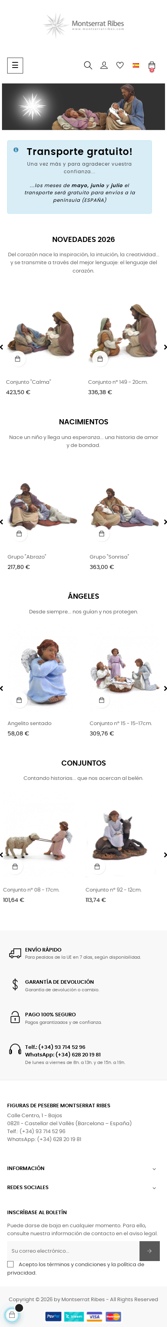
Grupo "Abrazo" (27, 557)
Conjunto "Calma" (30, 382)
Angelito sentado (112, 723)
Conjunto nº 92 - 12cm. (118, 890)
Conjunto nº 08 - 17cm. (35, 890)
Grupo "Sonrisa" (109, 557)
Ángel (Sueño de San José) (41, 723)
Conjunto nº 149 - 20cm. (119, 382)
